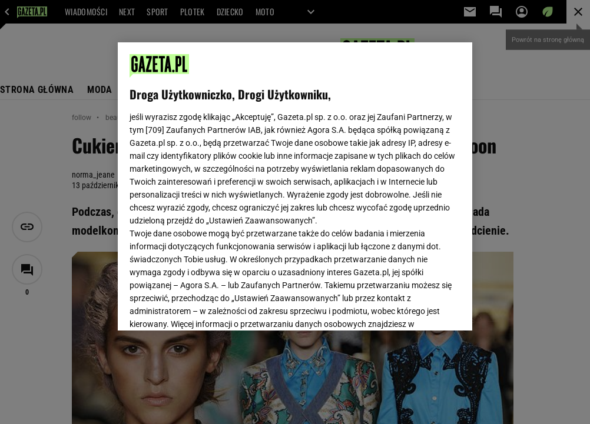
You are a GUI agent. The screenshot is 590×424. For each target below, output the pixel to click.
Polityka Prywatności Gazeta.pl (233, 181)
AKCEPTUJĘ (420, 307)
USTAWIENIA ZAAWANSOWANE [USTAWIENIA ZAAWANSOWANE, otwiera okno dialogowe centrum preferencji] (207, 307)
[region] (295, 186)
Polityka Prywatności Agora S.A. (357, 181)
